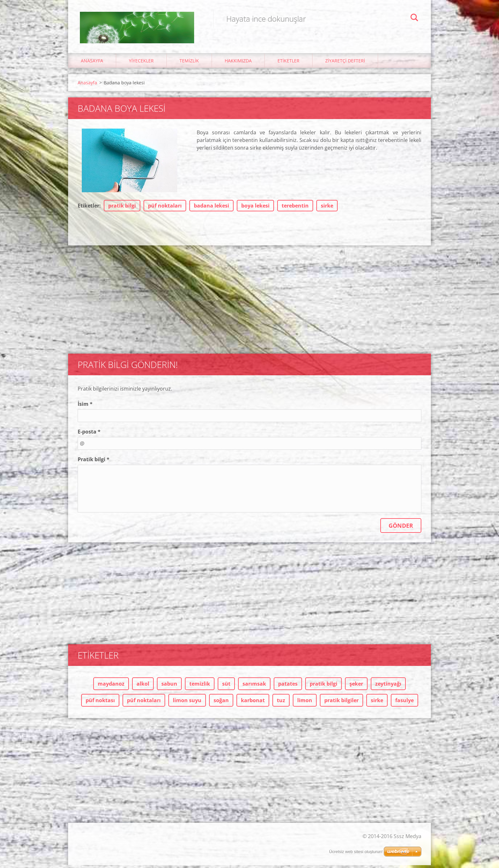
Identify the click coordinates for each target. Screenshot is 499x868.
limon (304, 703)
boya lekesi (255, 208)
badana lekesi (211, 208)
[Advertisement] (249, 299)
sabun (169, 686)
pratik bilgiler (341, 703)
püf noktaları (165, 208)
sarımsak (254, 686)
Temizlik (189, 63)
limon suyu (187, 703)
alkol (143, 686)
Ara (414, 18)
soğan (221, 703)
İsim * (85, 406)
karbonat (253, 703)
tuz (281, 703)
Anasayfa (92, 63)
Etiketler (288, 63)
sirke (327, 208)
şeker (356, 686)
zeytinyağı (388, 686)
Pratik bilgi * (93, 462)
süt (226, 686)
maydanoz (111, 686)
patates (288, 686)
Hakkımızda (238, 63)
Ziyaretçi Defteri (345, 63)
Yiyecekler (141, 63)
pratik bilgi (122, 208)
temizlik (199, 686)
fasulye (404, 703)
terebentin (295, 208)
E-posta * (89, 434)
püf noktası (100, 703)
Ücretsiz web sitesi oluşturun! (356, 854)
